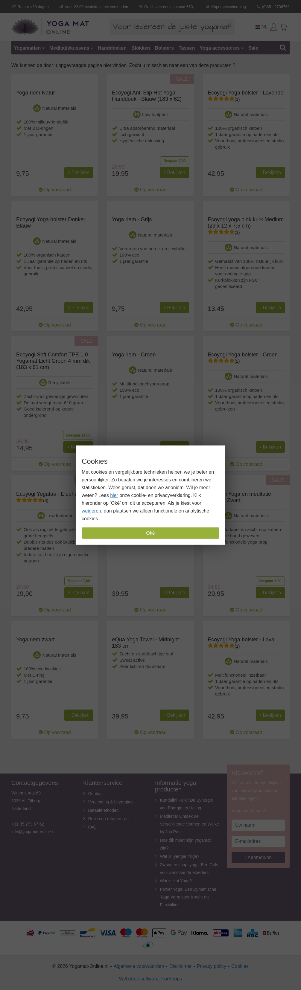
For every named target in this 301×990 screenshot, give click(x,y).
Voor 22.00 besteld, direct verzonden (93, 6)
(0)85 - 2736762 (273, 6)
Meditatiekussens (69, 48)
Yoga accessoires (220, 48)
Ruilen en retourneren (108, 818)
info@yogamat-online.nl (33, 831)
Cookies (240, 966)
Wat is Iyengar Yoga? (180, 856)
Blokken (140, 48)
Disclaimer (180, 966)
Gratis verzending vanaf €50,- (166, 6)
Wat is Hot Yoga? (176, 880)
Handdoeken (112, 48)
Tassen (187, 48)
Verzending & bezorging (110, 802)
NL (261, 26)
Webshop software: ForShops (150, 978)
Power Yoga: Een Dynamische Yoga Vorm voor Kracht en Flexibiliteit (188, 897)
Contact (95, 793)
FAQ (92, 827)
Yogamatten (27, 48)
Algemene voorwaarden (139, 966)
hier (114, 495)
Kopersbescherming (225, 6)
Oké (150, 533)
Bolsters (164, 48)
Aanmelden (258, 857)
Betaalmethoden (103, 810)
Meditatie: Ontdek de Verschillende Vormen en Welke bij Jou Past (189, 824)
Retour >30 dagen (30, 6)
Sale (253, 48)
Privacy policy (211, 966)
